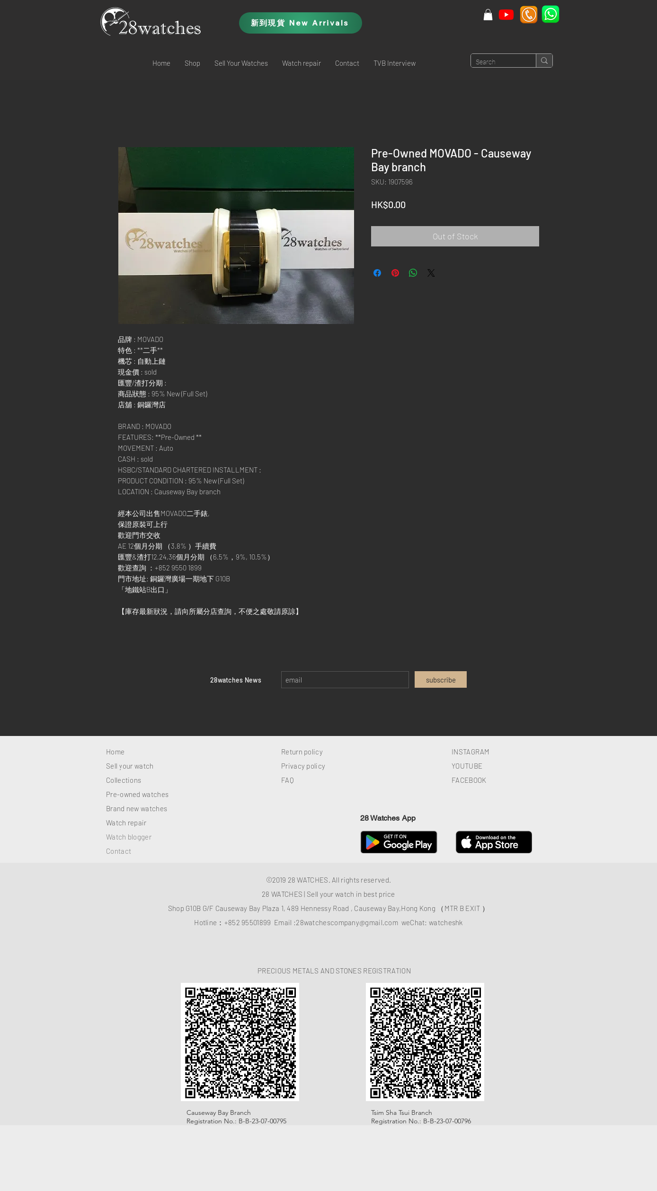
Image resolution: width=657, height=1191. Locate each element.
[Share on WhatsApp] (413, 273)
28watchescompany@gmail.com (347, 922)
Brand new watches (136, 808)
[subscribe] (441, 679)
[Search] (496, 62)
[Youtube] (506, 14)
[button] (192, 62)
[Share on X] (431, 273)
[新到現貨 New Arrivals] (300, 23)
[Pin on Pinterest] (395, 273)
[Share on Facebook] (377, 273)
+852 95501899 (247, 922)
